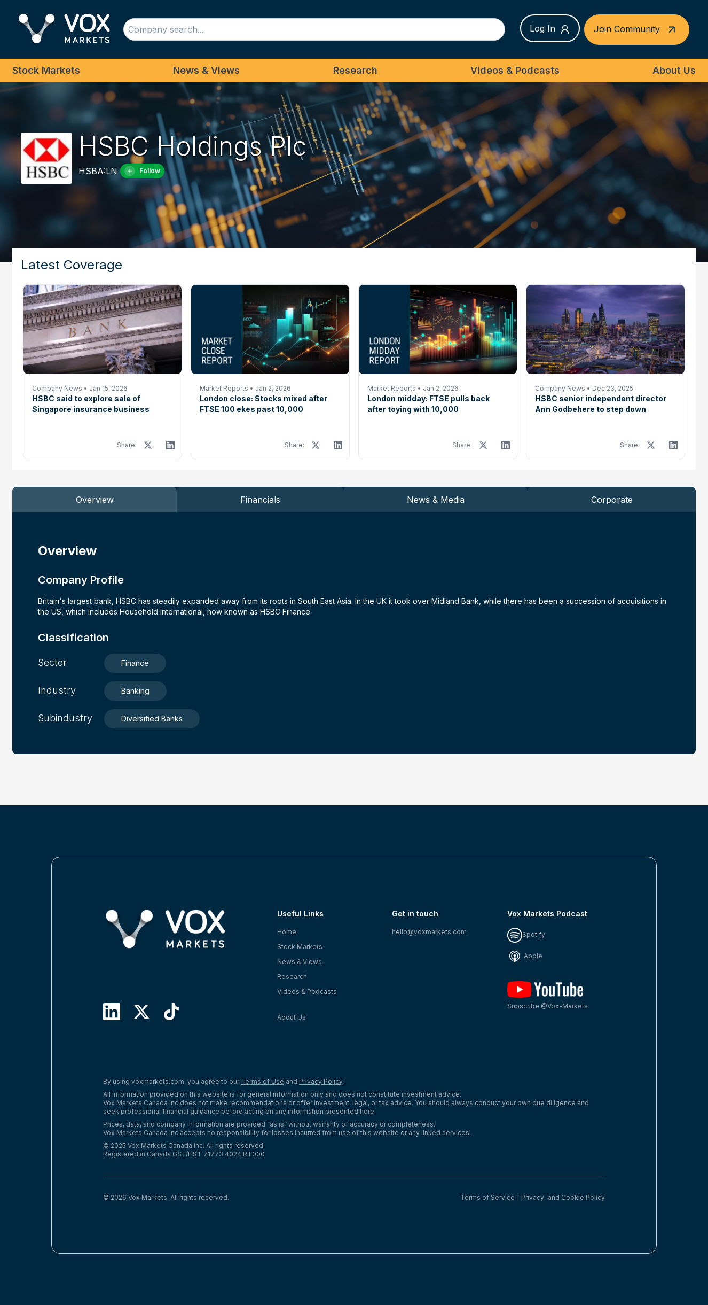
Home (286, 932)
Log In (550, 29)
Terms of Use (262, 1081)
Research (355, 70)
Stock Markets (46, 70)
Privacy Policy (320, 1081)
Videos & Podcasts (515, 70)
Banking (135, 690)
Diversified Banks (152, 718)
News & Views (206, 70)
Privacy (532, 1197)
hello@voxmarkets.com (429, 932)
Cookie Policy (583, 1197)
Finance (135, 662)
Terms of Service (487, 1197)
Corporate (612, 499)
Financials (260, 499)
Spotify (526, 934)
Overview (95, 499)
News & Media (436, 499)
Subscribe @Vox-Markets (547, 996)
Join (637, 29)
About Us (674, 70)
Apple (524, 956)
